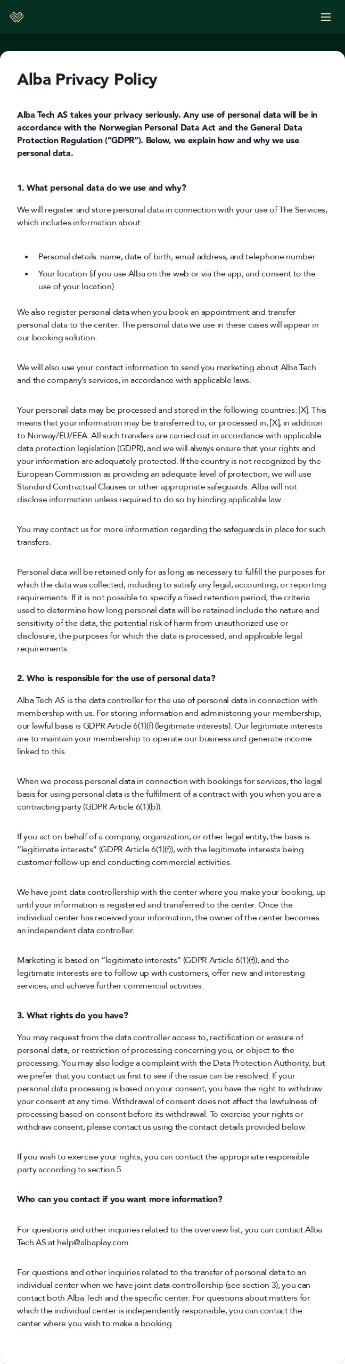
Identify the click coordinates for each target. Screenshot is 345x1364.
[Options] (325, 17)
